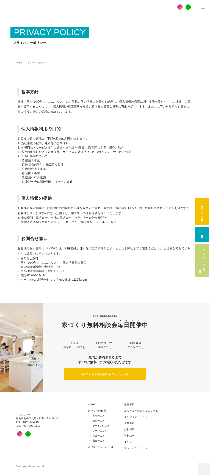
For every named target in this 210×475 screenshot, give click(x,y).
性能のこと (99, 416)
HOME (19, 62)
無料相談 (129, 429)
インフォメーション (136, 417)
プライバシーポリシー (137, 448)
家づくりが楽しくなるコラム (141, 410)
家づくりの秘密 (97, 410)
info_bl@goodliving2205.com (67, 279)
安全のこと (99, 441)
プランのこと (100, 431)
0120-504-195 (36, 275)
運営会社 (129, 423)
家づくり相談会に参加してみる (105, 374)
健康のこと (99, 421)
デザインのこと (101, 426)
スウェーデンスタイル (101, 447)
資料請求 (129, 435)
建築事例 (129, 404)
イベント (129, 442)
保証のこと (99, 436)
